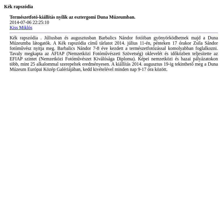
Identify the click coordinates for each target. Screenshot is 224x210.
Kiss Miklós (21, 27)
